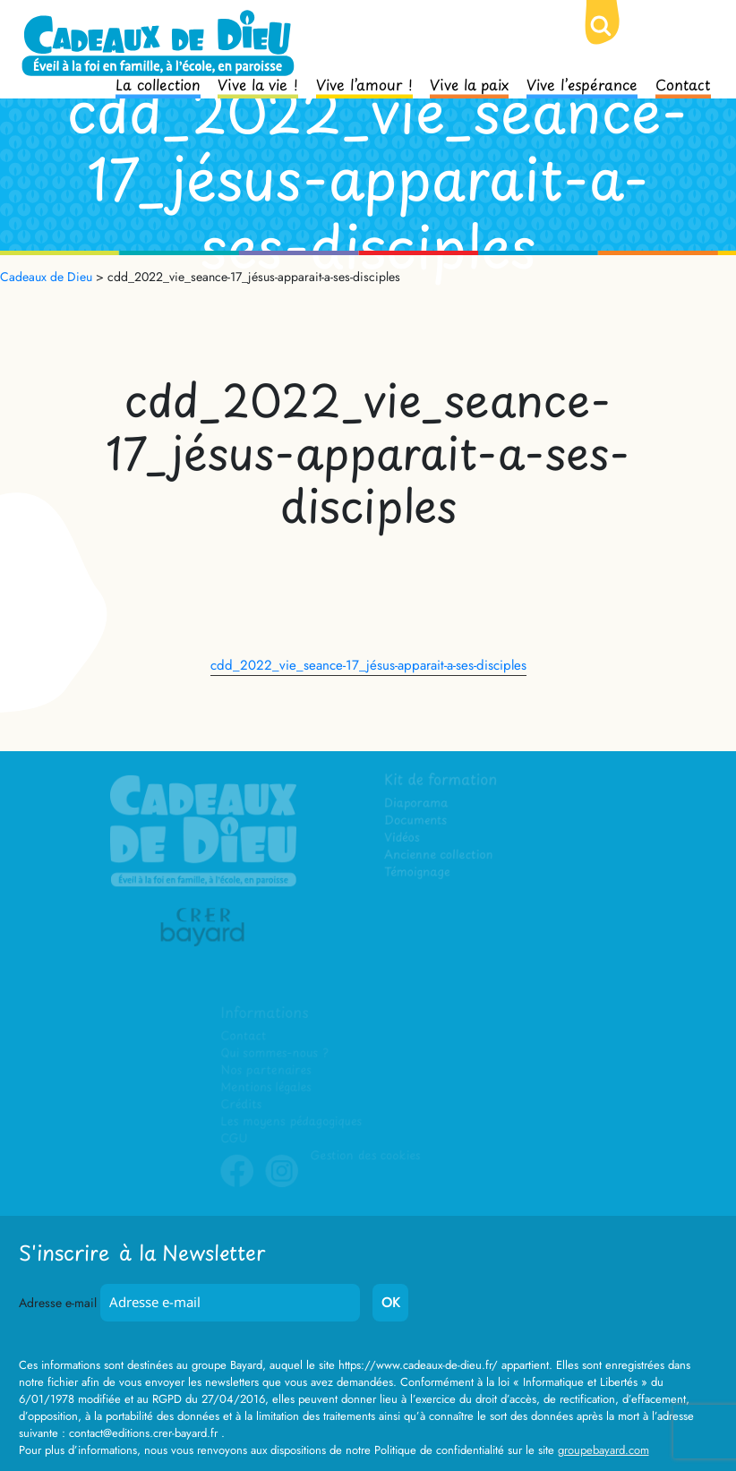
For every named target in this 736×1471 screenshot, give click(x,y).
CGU (234, 1139)
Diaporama (417, 804)
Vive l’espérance (582, 83)
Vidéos (403, 838)
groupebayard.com (603, 1449)
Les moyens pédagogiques (291, 1122)
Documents (417, 821)
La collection (158, 83)
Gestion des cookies (365, 1156)
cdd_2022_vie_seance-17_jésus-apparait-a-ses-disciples (368, 665)
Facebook (237, 1184)
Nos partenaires (266, 1071)
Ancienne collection (439, 855)
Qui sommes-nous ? (274, 1054)
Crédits (241, 1105)
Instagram (282, 1184)
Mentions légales (266, 1088)
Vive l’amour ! (364, 83)
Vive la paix (469, 83)
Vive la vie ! (258, 83)
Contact (683, 83)
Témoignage (418, 873)
